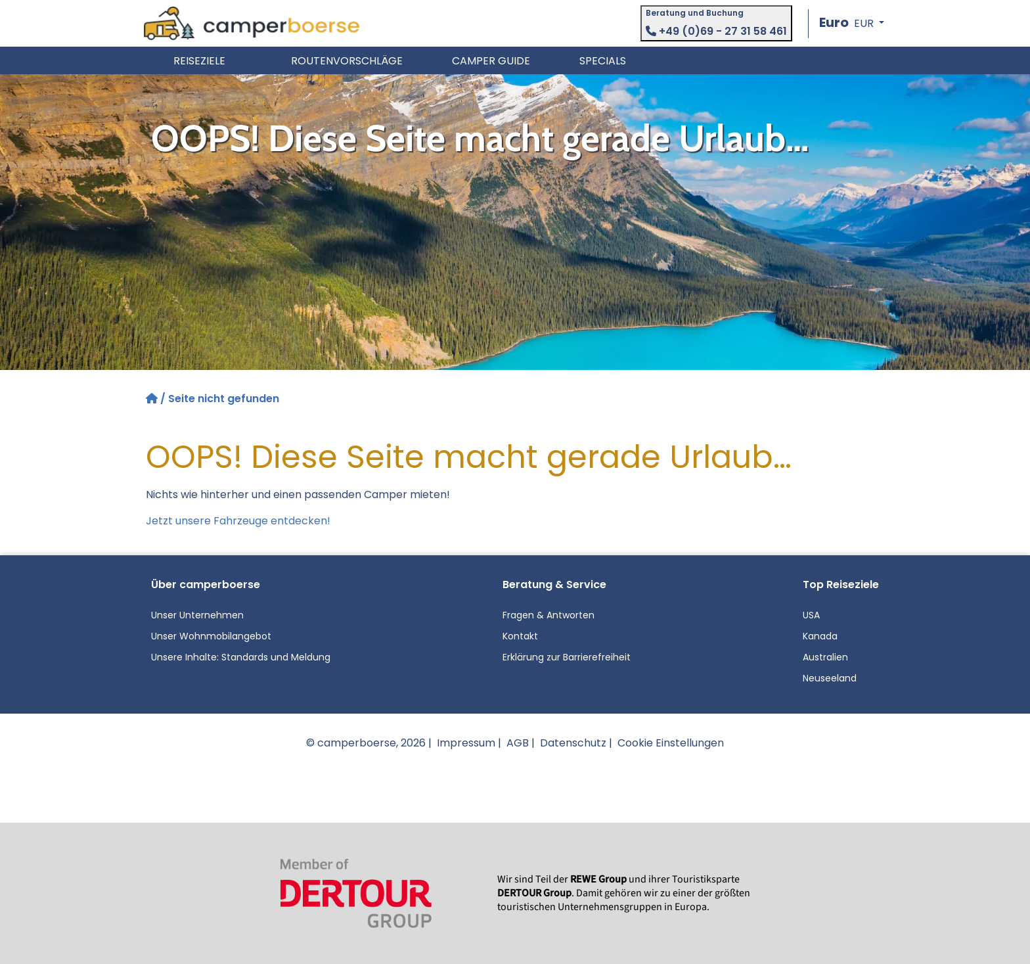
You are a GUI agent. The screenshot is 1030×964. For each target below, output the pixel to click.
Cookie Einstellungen (670, 742)
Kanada (820, 636)
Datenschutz (573, 742)
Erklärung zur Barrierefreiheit (567, 657)
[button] (851, 23)
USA (811, 615)
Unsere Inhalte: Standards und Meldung (240, 657)
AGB (517, 742)
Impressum (466, 742)
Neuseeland (830, 678)
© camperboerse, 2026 (366, 742)
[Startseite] (153, 398)
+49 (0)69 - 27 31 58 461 (716, 31)
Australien (825, 657)
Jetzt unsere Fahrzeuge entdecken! (238, 520)
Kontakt (520, 636)
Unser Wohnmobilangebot (211, 636)
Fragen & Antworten (548, 615)
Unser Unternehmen (197, 615)
